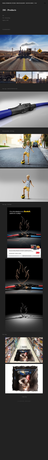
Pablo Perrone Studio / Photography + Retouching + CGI (19, 3)
